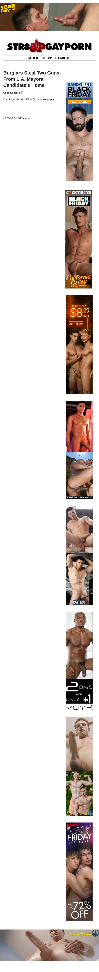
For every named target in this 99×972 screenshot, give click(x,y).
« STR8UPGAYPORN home (16, 118)
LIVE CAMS (46, 57)
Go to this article (13, 92)
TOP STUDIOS (62, 57)
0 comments (48, 99)
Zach (34, 99)
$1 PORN (33, 57)
